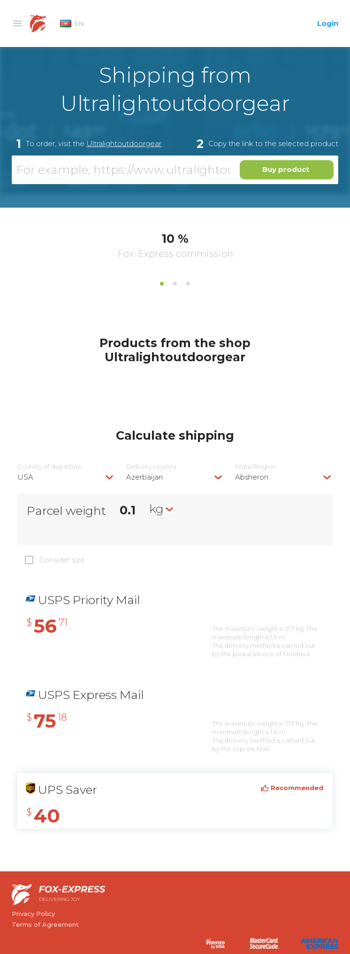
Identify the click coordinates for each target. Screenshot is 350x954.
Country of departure (49, 467)
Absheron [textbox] (251, 477)
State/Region (255, 467)
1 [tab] (161, 283)
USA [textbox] (25, 477)
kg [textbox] (156, 509)
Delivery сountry (151, 467)
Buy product (285, 169)
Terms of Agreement (45, 924)
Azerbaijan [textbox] (144, 477)
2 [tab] (175, 283)
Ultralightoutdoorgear (123, 143)
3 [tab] (188, 283)
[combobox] (66, 477)
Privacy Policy (33, 913)
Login (327, 23)
